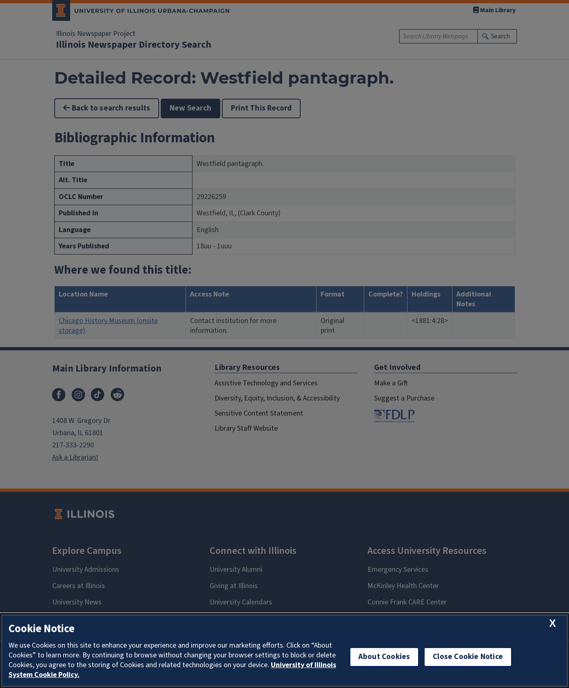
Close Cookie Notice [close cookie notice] (468, 656)
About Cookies (384, 656)
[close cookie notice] (552, 623)
